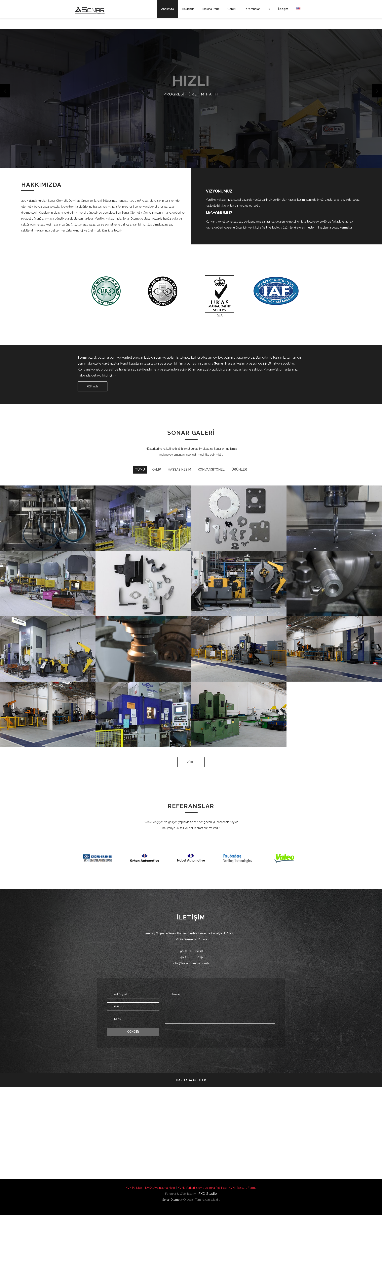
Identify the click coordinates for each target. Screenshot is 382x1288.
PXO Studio (207, 1194)
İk (269, 9)
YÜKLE (191, 762)
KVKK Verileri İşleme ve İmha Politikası (202, 1187)
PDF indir (92, 386)
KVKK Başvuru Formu (242, 1187)
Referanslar (252, 9)
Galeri (231, 9)
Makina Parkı (210, 9)
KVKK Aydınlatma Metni (160, 1187)
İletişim (283, 9)
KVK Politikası (134, 1187)
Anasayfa (167, 9)
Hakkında (188, 9)
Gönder (133, 1031)
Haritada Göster (191, 1080)
